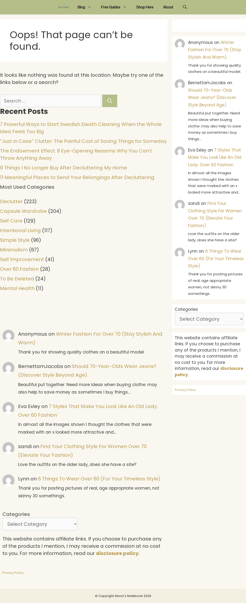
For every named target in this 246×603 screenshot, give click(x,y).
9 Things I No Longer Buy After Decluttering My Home (63, 167)
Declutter (11, 201)
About (168, 7)
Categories (16, 514)
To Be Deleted (17, 278)
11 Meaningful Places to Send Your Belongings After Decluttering (77, 177)
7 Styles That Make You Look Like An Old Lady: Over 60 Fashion (214, 157)
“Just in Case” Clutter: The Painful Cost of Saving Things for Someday (83, 141)
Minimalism (14, 249)
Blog (87, 7)
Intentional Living (20, 230)
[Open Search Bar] (185, 7)
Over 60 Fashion (19, 269)
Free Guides (116, 7)
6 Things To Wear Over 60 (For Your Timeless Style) (99, 478)
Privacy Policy (13, 572)
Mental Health (17, 288)
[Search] (109, 101)
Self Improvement (22, 259)
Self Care (11, 220)
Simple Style (15, 240)
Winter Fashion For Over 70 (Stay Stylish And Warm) (214, 50)
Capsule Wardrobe (23, 211)
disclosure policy (117, 553)
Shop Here (144, 7)
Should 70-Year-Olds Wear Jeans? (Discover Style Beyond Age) (212, 97)
